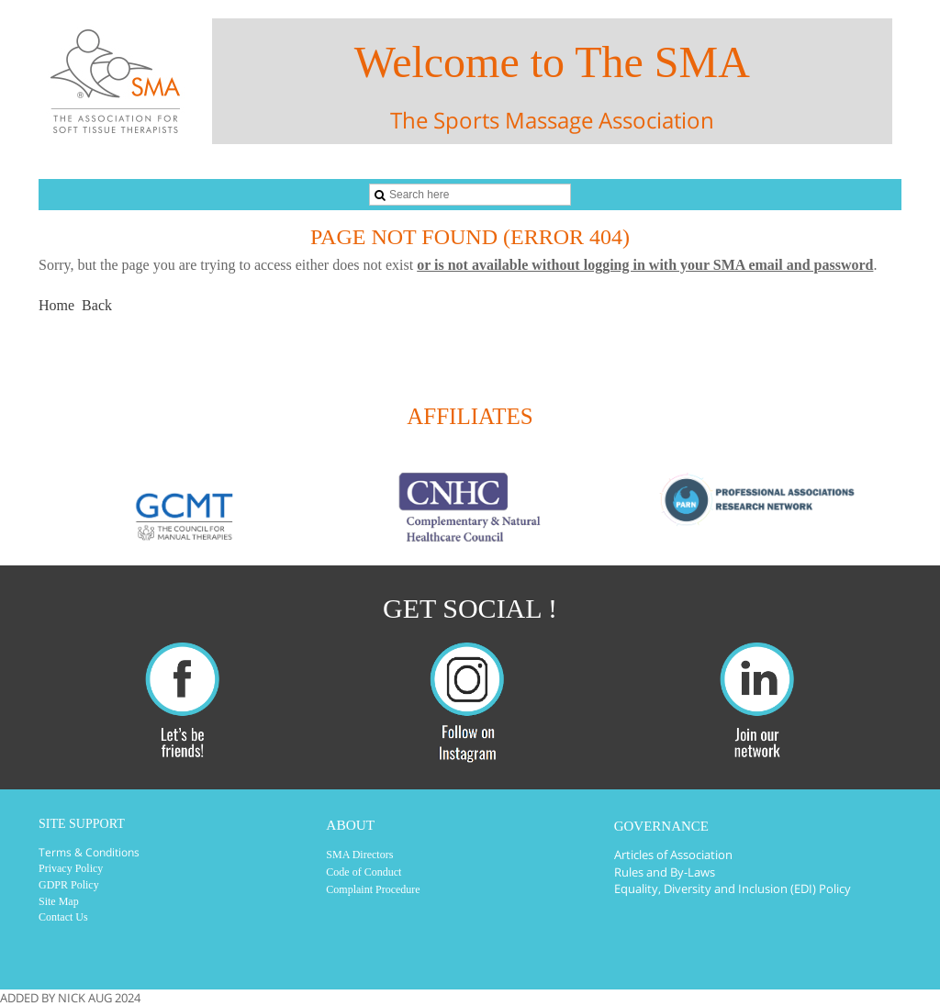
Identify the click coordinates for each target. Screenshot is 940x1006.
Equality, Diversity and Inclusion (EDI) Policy (732, 888)
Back (97, 305)
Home (56, 305)
